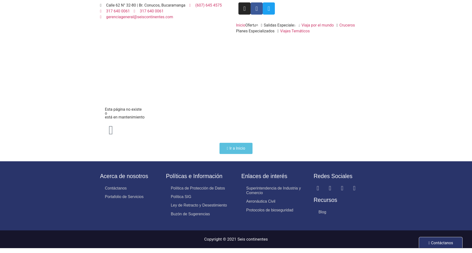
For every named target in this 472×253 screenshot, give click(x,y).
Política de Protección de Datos (198, 188)
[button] (282, 25)
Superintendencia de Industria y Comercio (273, 190)
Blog (322, 212)
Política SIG (181, 197)
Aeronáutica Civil (260, 201)
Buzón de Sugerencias (190, 214)
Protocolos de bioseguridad (269, 210)
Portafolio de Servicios (124, 197)
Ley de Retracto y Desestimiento (199, 205)
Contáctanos (116, 188)
